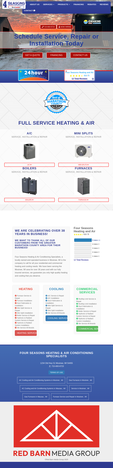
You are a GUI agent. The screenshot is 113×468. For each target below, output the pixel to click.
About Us (34, 7)
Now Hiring (65, 27)
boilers (29, 200)
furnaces (83, 200)
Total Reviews (79, 79)
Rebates (91, 7)
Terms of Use (56, 372)
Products (64, 7)
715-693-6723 (48, 27)
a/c (29, 165)
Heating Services (27, 333)
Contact (29, 13)
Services (48, 7)
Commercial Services (88, 329)
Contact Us (80, 55)
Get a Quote (32, 55)
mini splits (83, 165)
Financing (79, 7)
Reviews (104, 7)
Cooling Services (57, 318)
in (41, 380)
